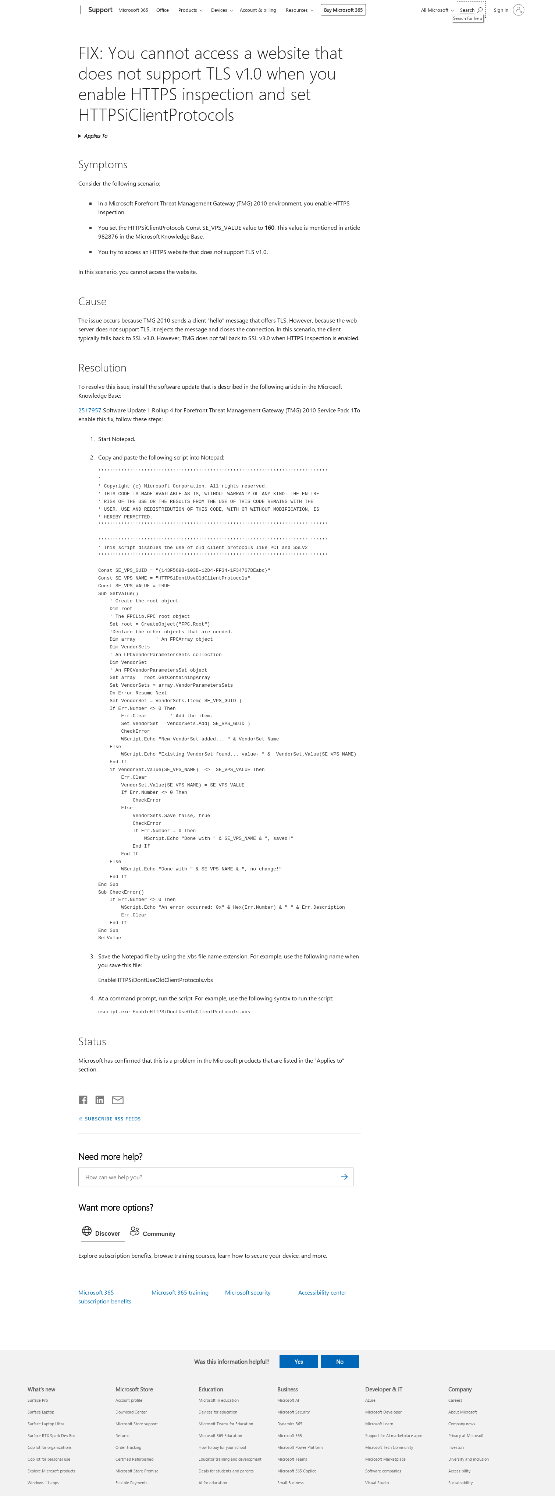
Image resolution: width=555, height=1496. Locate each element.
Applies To (95, 135)
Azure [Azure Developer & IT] (370, 1400)
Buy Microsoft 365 (343, 10)
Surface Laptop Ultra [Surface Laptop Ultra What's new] (46, 1423)
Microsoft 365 (133, 10)
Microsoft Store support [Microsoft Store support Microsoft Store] (136, 1423)
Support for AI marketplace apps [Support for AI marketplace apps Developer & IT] (394, 1435)
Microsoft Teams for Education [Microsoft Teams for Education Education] (226, 1423)
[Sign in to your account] (508, 10)
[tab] (103, 1232)
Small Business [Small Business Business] (290, 1482)
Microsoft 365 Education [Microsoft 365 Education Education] (220, 1435)
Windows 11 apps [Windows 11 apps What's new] (43, 1482)
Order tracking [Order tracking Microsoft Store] (128, 1447)
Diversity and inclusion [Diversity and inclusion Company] (468, 1459)
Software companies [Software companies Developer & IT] (383, 1471)
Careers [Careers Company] (455, 1400)
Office (162, 10)
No (340, 1361)
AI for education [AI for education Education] (213, 1482)
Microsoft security (248, 1292)
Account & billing (258, 10)
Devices (219, 10)
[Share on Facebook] (83, 1098)
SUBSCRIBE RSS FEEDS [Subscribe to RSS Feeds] (113, 1118)
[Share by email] (114, 1098)
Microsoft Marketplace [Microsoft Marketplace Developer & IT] (385, 1459)
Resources (297, 10)
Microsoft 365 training (180, 1292)
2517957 (90, 410)
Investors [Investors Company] (456, 1447)
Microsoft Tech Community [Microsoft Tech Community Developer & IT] (389, 1447)
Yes (299, 1361)
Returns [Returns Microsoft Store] (122, 1435)
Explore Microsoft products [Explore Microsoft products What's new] (51, 1471)
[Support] (99, 10)
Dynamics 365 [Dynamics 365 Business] (289, 1423)
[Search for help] (471, 9)
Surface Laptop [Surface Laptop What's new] (41, 1412)
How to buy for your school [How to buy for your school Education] (222, 1447)
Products (187, 10)
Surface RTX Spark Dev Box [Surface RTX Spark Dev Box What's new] (51, 1435)
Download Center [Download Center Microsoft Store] (131, 1412)
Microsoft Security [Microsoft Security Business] (293, 1412)
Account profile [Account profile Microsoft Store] (128, 1400)
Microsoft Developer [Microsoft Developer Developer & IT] (383, 1412)
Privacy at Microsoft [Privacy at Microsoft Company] (466, 1435)
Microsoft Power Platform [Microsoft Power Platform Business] (300, 1447)
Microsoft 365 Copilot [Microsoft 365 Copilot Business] (296, 1471)
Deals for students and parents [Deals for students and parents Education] (226, 1471)
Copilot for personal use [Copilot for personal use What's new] (49, 1459)
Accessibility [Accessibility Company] (459, 1471)
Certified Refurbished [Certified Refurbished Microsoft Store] (134, 1459)
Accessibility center (322, 1292)
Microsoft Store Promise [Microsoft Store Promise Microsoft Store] (137, 1471)
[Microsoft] (53, 10)
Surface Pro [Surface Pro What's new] (38, 1400)
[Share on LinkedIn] (97, 1098)
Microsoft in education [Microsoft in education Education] (219, 1400)
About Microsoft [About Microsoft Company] (462, 1412)
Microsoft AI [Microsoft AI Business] (288, 1400)
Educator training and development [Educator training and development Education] (230, 1459)
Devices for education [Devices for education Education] (218, 1412)
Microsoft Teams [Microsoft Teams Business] (292, 1459)
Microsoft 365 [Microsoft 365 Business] (289, 1435)
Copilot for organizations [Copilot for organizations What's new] (50, 1447)
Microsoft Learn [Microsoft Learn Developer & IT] (379, 1423)
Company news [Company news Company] (461, 1423)
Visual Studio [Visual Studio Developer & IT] (377, 1482)
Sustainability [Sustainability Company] (460, 1482)
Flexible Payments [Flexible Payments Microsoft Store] (131, 1482)
